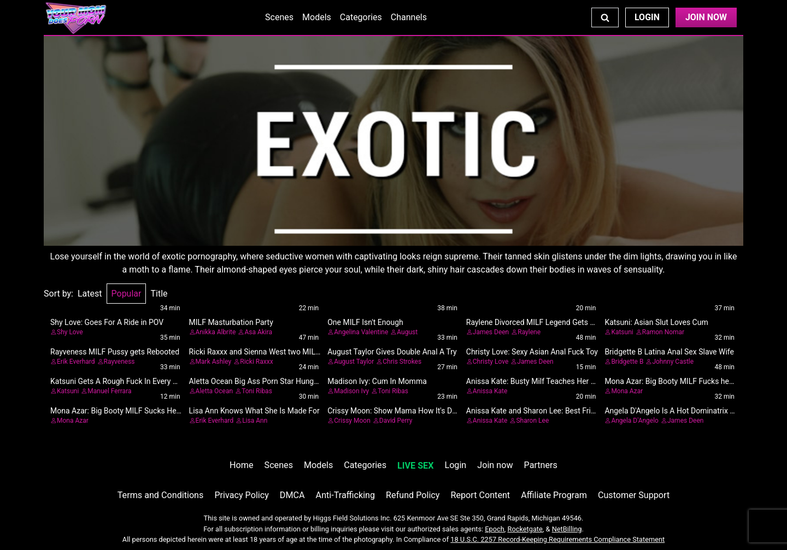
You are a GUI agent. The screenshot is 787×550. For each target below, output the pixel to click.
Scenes (279, 17)
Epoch (494, 529)
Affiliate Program (554, 495)
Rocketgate (525, 529)
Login (647, 17)
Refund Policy (412, 495)
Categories (361, 17)
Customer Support (633, 495)
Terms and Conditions (161, 495)
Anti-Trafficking (345, 495)
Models (316, 17)
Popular (126, 293)
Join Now (706, 17)
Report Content (480, 495)
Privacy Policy (241, 495)
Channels (409, 17)
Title (158, 293)
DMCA (292, 495)
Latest (90, 293)
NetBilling (567, 529)
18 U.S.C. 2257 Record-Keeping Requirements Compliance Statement (557, 539)
